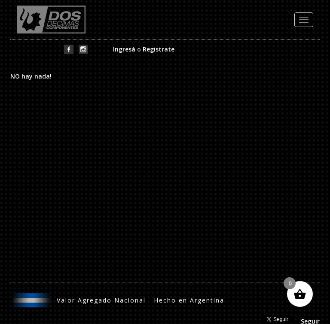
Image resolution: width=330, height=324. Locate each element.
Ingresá (124, 49)
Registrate (158, 49)
